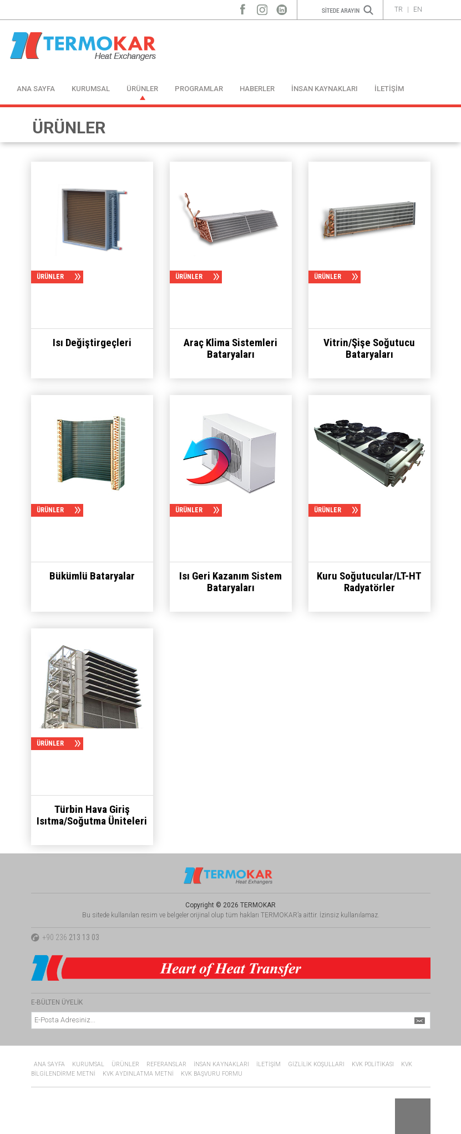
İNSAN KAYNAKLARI (324, 88)
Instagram (262, 7)
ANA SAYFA (36, 88)
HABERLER (257, 88)
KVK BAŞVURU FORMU (211, 1073)
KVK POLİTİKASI (373, 1064)
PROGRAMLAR (199, 88)
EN (417, 9)
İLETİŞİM (389, 88)
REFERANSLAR (166, 1064)
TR (398, 9)
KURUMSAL (91, 88)
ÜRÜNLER (142, 88)
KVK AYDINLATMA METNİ (138, 1073)
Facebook (243, 7)
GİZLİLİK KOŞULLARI (316, 1064)
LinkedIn (281, 7)
